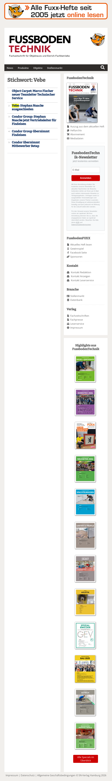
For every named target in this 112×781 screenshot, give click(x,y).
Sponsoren (76, 256)
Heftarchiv (76, 130)
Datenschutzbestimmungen (81, 224)
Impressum (76, 327)
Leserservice (77, 323)
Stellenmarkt (54, 68)
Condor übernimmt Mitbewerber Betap (26, 144)
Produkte (23, 68)
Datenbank (76, 300)
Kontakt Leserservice (82, 280)
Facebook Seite (78, 252)
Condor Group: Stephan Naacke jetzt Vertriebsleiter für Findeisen (34, 120)
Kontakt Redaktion (81, 272)
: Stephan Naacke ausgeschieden (27, 107)
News (10, 68)
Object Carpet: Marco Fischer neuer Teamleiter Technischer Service (33, 94)
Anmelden (85, 178)
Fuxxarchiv (56, 11)
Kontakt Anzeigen (80, 276)
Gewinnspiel (77, 248)
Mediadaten (76, 138)
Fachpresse (76, 319)
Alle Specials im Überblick (85, 759)
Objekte (37, 68)
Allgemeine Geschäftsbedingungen (56, 775)
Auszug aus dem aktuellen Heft (87, 126)
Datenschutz (28, 775)
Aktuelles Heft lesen (81, 244)
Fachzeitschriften (79, 315)
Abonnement (77, 134)
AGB (77, 222)
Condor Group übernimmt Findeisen (30, 133)
